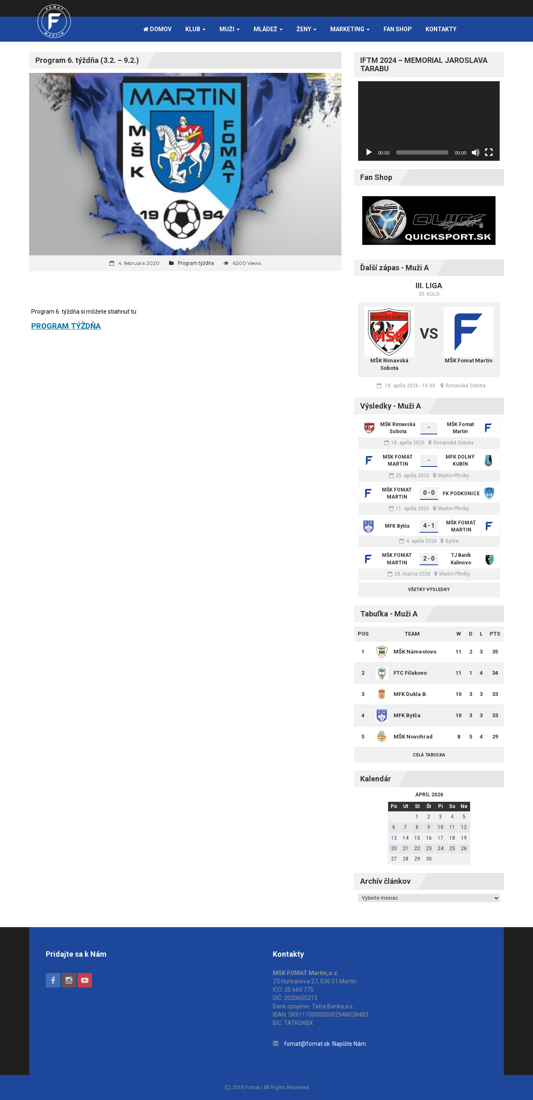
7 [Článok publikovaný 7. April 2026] (405, 827)
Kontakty (441, 29)
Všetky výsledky (429, 589)
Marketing (350, 29)
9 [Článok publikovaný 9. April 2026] (428, 827)
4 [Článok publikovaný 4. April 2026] (452, 817)
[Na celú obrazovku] (489, 152)
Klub (195, 29)
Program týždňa (196, 263)
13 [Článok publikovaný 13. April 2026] (394, 838)
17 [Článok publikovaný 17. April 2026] (440, 838)
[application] (429, 121)
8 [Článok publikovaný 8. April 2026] (417, 827)
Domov (157, 29)
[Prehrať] (369, 152)
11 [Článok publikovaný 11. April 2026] (452, 827)
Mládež (268, 29)
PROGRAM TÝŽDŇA (66, 326)
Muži (229, 29)
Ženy (306, 29)
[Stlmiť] (475, 152)
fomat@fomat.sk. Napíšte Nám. (325, 1043)
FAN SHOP (398, 29)
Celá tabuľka (429, 755)
